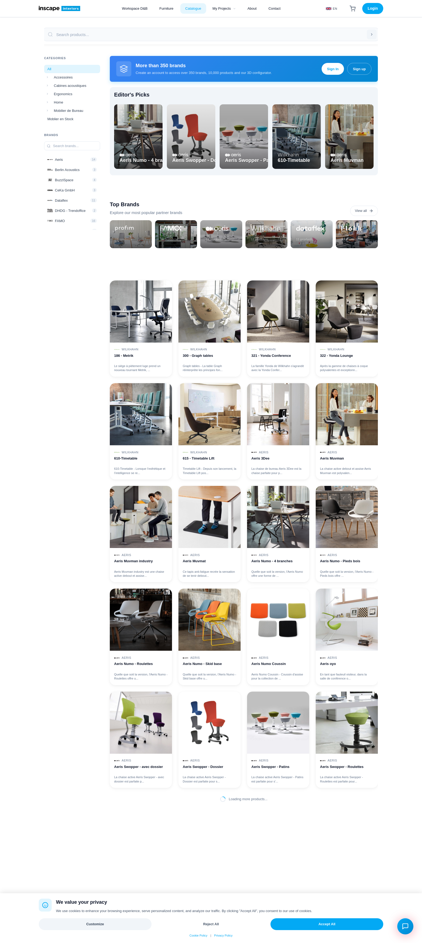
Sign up (359, 69)
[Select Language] (331, 9)
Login (373, 8)
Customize (95, 924)
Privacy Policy (223, 935)
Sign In (333, 69)
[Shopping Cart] (352, 8)
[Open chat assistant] (405, 926)
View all (364, 211)
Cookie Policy (198, 935)
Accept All (326, 924)
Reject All (211, 924)
